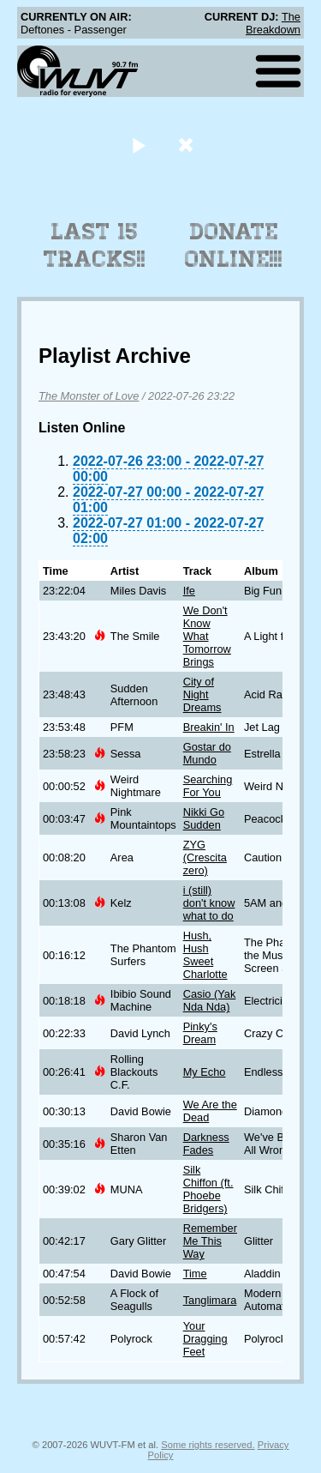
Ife (189, 590)
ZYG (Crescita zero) (205, 857)
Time (195, 1273)
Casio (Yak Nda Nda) (209, 1000)
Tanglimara (210, 1300)
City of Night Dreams (202, 694)
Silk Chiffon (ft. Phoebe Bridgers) (208, 1189)
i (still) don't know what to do (209, 903)
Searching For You (208, 786)
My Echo (204, 1072)
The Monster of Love (89, 395)
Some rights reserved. (207, 1445)
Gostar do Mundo (207, 753)
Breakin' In (209, 727)
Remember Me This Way (210, 1241)
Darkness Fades (206, 1143)
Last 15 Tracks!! (95, 245)
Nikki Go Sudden (203, 818)
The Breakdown (273, 23)
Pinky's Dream (200, 1033)
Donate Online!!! (233, 245)
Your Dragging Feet (205, 1338)
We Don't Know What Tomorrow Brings (207, 636)
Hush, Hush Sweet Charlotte (205, 955)
